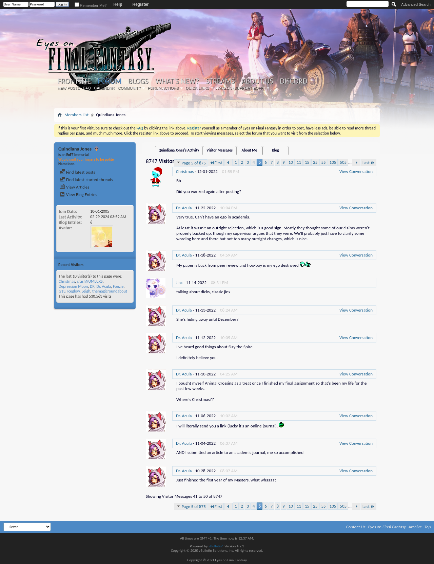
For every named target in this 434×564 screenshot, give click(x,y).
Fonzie (118, 286)
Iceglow (73, 291)
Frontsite (74, 81)
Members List (76, 114)
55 (323, 162)
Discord (293, 81)
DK (92, 286)
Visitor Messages (219, 150)
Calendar (104, 88)
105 (333, 162)
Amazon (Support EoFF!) (240, 88)
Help (117, 4)
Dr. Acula (103, 286)
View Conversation (356, 171)
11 (299, 162)
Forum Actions (163, 88)
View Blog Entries (78, 194)
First (216, 162)
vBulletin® (216, 546)
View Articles (74, 187)
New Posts (69, 88)
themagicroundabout (109, 291)
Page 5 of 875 (191, 162)
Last (368, 162)
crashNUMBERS (90, 281)
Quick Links (197, 88)
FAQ (87, 88)
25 (315, 162)
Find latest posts (77, 172)
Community (129, 88)
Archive (415, 526)
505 (343, 162)
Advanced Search (416, 4)
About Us (257, 81)
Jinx (179, 282)
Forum (109, 81)
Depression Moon (73, 286)
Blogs (138, 81)
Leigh (85, 291)
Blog (275, 150)
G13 (62, 291)
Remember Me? (91, 5)
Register (140, 4)
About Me (249, 150)
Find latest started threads (86, 179)
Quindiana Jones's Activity (179, 150)
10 (291, 162)
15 (307, 162)
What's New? (177, 81)
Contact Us (356, 526)
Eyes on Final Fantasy (387, 526)
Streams (220, 81)
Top (428, 526)
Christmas (67, 281)
